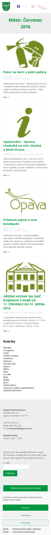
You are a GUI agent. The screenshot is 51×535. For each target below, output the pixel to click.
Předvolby (25, 522)
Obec (11, 79)
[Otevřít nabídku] (33, 6)
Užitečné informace (21, 79)
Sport (5, 382)
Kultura (6, 366)
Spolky (6, 379)
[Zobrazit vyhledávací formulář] (26, 6)
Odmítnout (26, 515)
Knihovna (7, 361)
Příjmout (25, 507)
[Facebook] (19, 6)
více (6, 97)
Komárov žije (9, 363)
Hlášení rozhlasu (10, 355)
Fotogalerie (8, 350)
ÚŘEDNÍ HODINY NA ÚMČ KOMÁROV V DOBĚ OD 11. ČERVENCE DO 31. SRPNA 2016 (24, 302)
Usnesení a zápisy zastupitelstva (18, 387)
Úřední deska (9, 385)
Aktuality (7, 347)
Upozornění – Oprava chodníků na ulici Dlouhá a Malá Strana (22, 145)
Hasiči (5, 79)
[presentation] (25, 53)
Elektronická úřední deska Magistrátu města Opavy (25, 490)
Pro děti (7, 374)
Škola (5, 377)
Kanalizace (8, 358)
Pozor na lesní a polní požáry (25, 72)
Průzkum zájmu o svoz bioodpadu (20, 222)
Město (5, 230)
